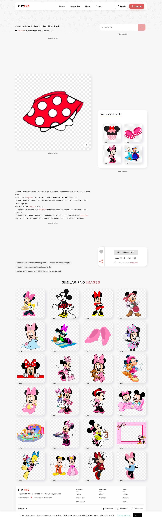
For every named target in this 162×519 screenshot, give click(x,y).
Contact (99, 6)
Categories (75, 6)
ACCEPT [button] (138, 515)
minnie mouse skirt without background (31, 263)
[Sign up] (136, 6)
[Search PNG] (118, 27)
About (87, 6)
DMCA (125, 501)
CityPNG (29, 197)
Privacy (125, 498)
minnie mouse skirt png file (60, 263)
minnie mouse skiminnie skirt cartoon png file (34, 267)
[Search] (141, 27)
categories (84, 215)
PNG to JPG (80, 501)
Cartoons (32, 206)
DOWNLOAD (125, 252)
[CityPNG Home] (24, 6)
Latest (62, 6)
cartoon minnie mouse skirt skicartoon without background (39, 271)
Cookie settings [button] (124, 515)
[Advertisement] (53, 55)
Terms (125, 494)
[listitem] (108, 508)
